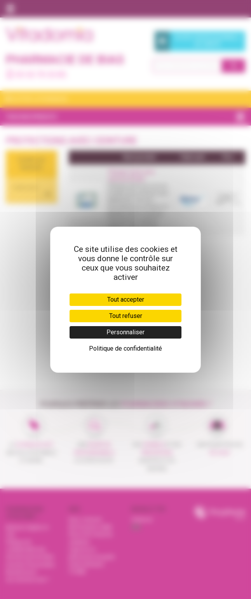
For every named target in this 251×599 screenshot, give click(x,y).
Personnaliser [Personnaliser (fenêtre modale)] (125, 332)
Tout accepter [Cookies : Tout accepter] (125, 299)
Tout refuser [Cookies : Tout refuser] (125, 316)
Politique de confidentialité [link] (125, 348)
